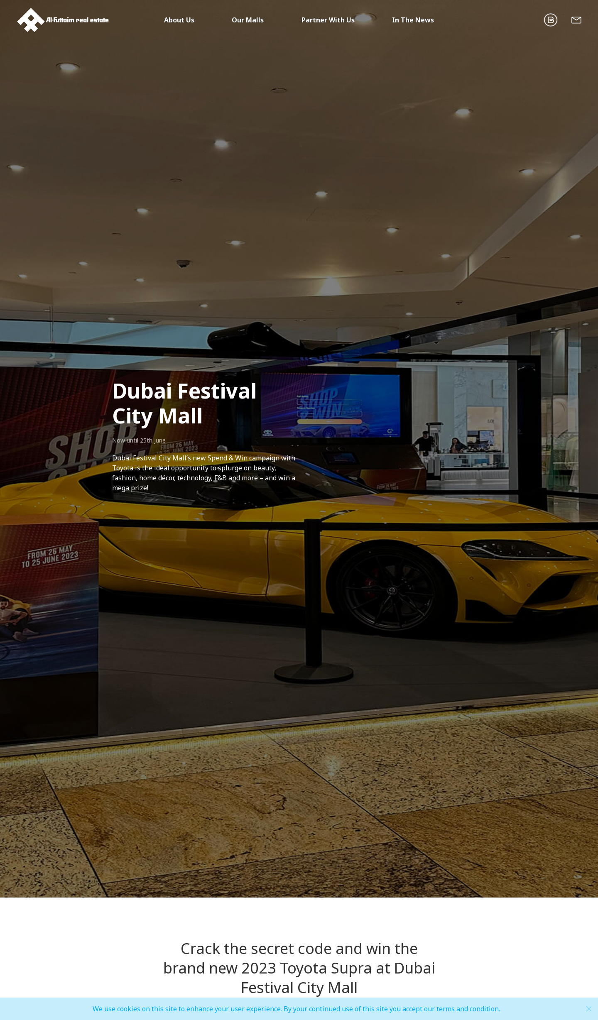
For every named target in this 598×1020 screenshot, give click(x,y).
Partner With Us (328, 19)
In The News (413, 19)
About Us (179, 19)
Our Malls (248, 19)
